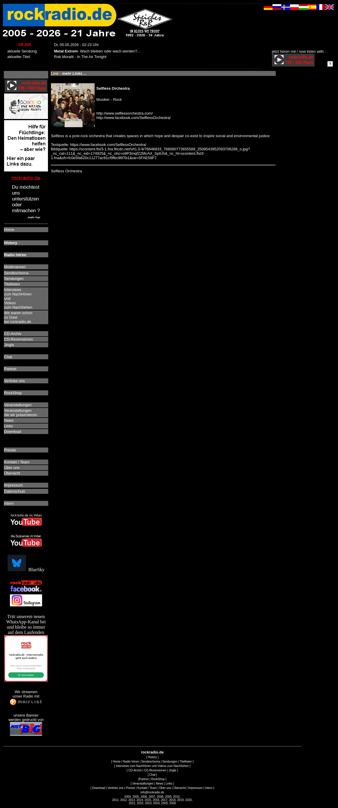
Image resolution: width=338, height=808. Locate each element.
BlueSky (26, 569)
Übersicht (179, 788)
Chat (152, 774)
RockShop (158, 779)
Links (168, 783)
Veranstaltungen (143, 783)
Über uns (165, 788)
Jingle (172, 770)
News (159, 783)
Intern (209, 788)
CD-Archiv (135, 770)
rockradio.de (152, 752)
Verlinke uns (115, 788)
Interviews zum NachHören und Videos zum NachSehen (152, 766)
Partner (144, 779)
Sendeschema (150, 761)
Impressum (195, 788)
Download (98, 788)
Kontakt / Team (147, 788)
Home (117, 761)
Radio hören (131, 761)
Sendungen (169, 761)
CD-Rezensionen (155, 770)
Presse (130, 788)
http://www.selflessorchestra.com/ (124, 113)
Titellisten (186, 761)
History (152, 757)
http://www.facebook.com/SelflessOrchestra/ (133, 117)
